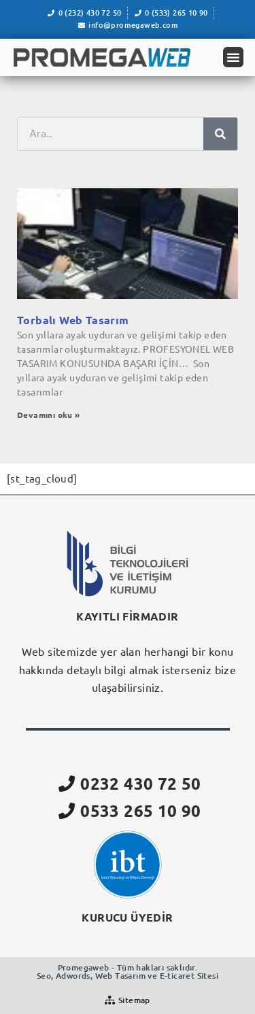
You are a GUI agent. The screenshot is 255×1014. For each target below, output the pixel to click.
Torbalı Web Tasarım (73, 320)
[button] (233, 57)
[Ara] (220, 134)
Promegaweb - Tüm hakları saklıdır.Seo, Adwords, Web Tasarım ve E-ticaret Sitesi (127, 971)
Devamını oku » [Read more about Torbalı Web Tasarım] (48, 414)
